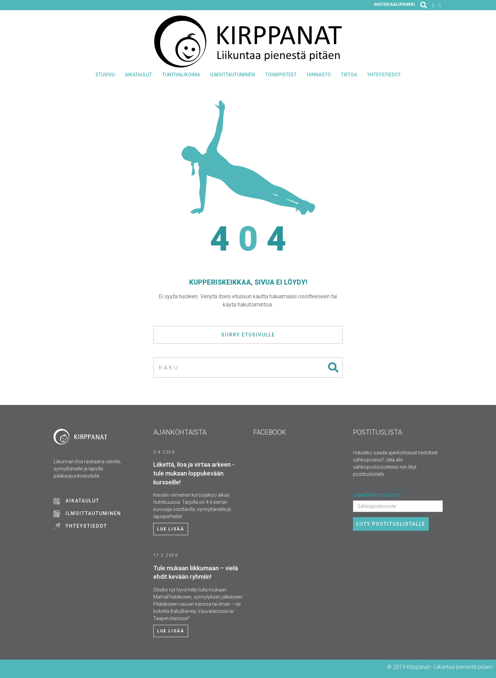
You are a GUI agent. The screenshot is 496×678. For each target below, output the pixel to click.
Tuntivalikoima (181, 74)
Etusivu (105, 74)
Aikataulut (138, 74)
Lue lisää (170, 529)
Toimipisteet (281, 74)
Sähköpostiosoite (377, 495)
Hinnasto (319, 74)
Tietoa (349, 74)
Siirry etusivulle (248, 334)
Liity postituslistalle (390, 524)
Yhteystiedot (384, 74)
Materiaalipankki (394, 4)
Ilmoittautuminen (232, 74)
